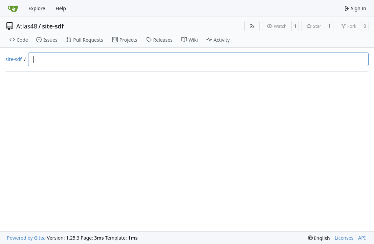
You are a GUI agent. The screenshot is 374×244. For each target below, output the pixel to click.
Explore (36, 8)
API (362, 238)
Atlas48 (26, 26)
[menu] (319, 238)
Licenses (344, 238)
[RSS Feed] (252, 26)
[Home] (12, 8)
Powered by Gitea (26, 238)
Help (61, 8)
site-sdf (53, 26)
